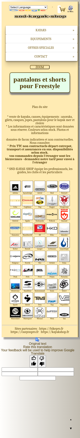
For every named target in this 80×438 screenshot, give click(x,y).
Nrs (40, 257)
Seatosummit (40, 285)
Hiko (52, 229)
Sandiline (27, 285)
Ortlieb (52, 257)
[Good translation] (34, 361)
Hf (40, 229)
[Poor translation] (42, 361)
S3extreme (15, 285)
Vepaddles (64, 299)
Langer (40, 243)
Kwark (27, 243)
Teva (40, 299)
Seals (52, 285)
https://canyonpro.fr (25, 332)
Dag (40, 201)
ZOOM (40, 67)
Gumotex (15, 229)
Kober (15, 243)
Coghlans (27, 201)
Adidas (15, 187)
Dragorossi (64, 201)
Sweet (27, 299)
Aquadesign (27, 187)
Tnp (52, 299)
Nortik (27, 257)
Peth (27, 271)
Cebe (15, 201)
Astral (40, 187)
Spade (15, 299)
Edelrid (15, 215)
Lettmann (52, 243)
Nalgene (15, 257)
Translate (28, 10)
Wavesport (27, 313)
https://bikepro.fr (51, 328)
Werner (40, 313)
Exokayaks (40, 215)
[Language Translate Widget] (28, 7)
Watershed (15, 313)
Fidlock (52, 215)
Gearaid (64, 215)
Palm (64, 257)
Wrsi (52, 313)
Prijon (52, 271)
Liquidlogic (64, 243)
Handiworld (27, 229)
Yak (64, 313)
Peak (15, 271)
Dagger (52, 201)
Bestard (64, 187)
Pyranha (64, 271)
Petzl (40, 271)
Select (64, 285)
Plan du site (40, 107)
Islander (64, 229)
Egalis (27, 215)
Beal (52, 187)
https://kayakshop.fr (55, 332)
